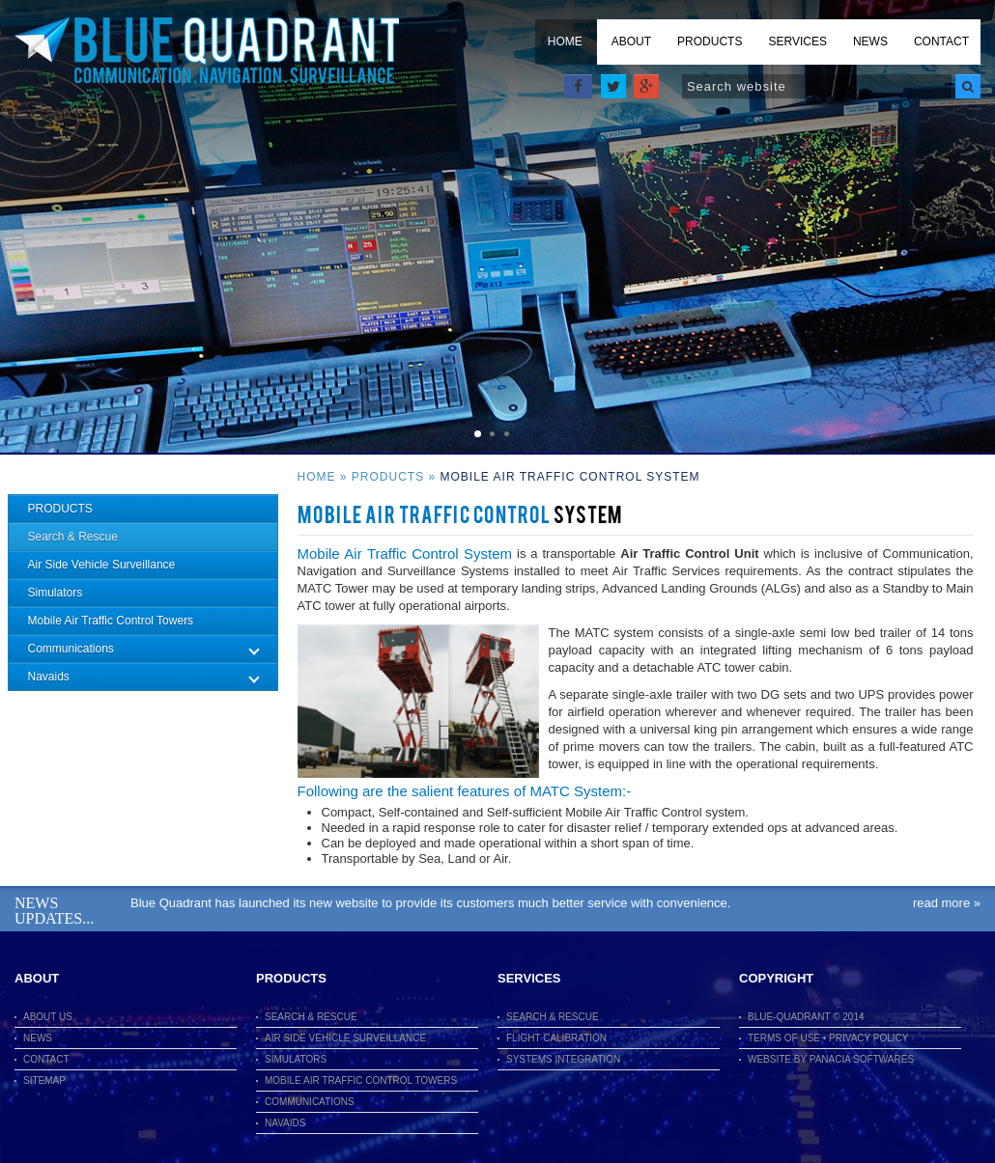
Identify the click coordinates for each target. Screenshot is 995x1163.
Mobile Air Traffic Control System (570, 477)
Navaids (285, 1123)
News (870, 41)
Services (797, 41)
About (631, 41)
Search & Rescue (73, 536)
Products (709, 41)
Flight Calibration (556, 1038)
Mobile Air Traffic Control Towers (111, 620)
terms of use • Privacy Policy (828, 1038)
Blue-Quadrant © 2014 (806, 1016)
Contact (941, 41)
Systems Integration (563, 1059)
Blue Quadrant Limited (206, 51)
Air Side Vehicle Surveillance (102, 564)
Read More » (947, 903)
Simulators (55, 592)
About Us (47, 1016)
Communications (310, 1101)
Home (565, 41)
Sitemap (44, 1080)
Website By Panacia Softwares (831, 1059)
